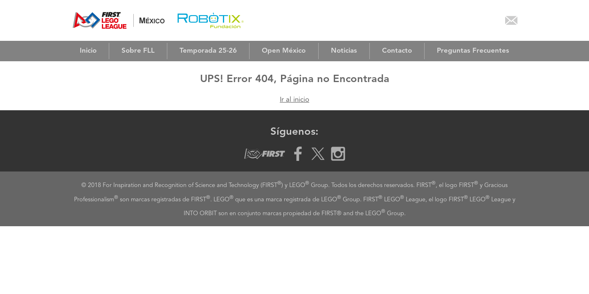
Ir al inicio (294, 99)
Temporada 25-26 (208, 50)
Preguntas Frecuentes (473, 50)
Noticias (344, 50)
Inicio (88, 50)
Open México (284, 50)
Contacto (397, 50)
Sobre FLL (138, 50)
